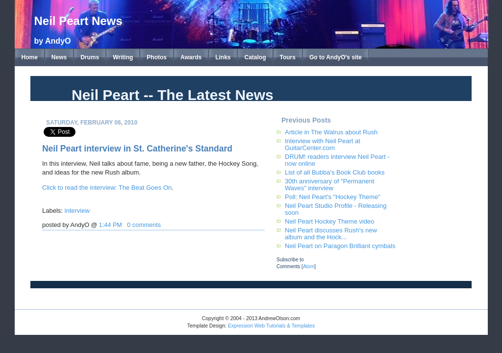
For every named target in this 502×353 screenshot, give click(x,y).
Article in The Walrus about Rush (331, 132)
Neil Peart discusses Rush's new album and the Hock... (331, 234)
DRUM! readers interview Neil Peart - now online (337, 160)
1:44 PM (110, 225)
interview (77, 210)
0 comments (144, 225)
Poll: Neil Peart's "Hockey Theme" (332, 197)
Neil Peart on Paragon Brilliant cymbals (340, 246)
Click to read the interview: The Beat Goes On (107, 187)
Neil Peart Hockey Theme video (330, 221)
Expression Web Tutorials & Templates (271, 325)
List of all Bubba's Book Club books (334, 172)
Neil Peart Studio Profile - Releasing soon (335, 209)
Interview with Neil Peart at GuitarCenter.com (322, 144)
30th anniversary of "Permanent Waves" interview (329, 184)
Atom (308, 266)
